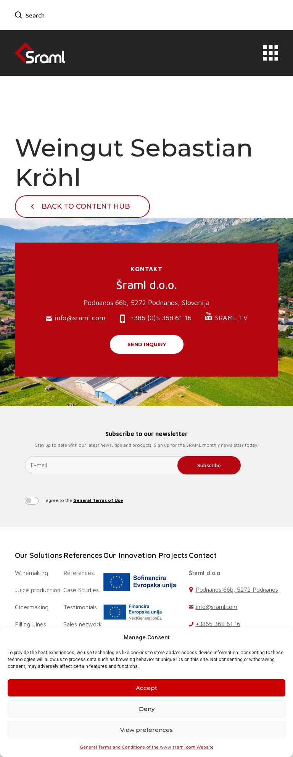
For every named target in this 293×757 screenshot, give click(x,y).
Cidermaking (31, 607)
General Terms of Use (98, 500)
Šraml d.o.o (204, 572)
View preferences (146, 729)
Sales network (82, 624)
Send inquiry (146, 344)
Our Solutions (38, 555)
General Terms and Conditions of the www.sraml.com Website (147, 747)
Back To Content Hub (86, 206)
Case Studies (81, 589)
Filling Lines (30, 624)
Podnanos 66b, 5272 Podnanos (237, 589)
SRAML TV (226, 317)
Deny (147, 708)
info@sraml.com (75, 318)
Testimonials (80, 607)
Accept (146, 688)
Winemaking (31, 572)
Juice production (37, 589)
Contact (203, 555)
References (82, 555)
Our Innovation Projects (145, 555)
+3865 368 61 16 (218, 623)
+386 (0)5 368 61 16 (155, 318)
